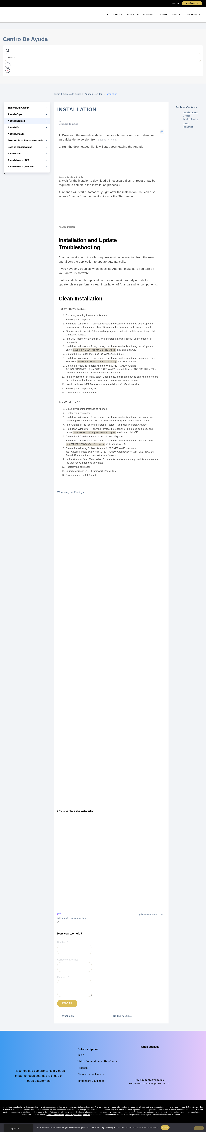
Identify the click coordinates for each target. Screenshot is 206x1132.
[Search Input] (103, 57)
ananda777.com (109, 139)
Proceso (81, 1067)
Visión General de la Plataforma (97, 1061)
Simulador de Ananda (90, 1073)
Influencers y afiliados (90, 1080)
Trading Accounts (124, 1015)
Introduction (65, 1015)
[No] (199, 1128)
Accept (165, 1127)
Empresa (193, 14)
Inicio (57, 94)
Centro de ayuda (172, 14)
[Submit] (67, 1003)
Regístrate (192, 3)
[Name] (74, 949)
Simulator (133, 14)
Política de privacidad (73, 1114)
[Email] (74, 966)
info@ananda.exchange (149, 1079)
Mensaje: (74, 986)
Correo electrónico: (74, 964)
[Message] (74, 987)
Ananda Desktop (94, 94)
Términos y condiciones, (54, 1114)
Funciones (114, 14)
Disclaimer (88, 1114)
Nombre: (74, 947)
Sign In (175, 3)
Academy (149, 14)
